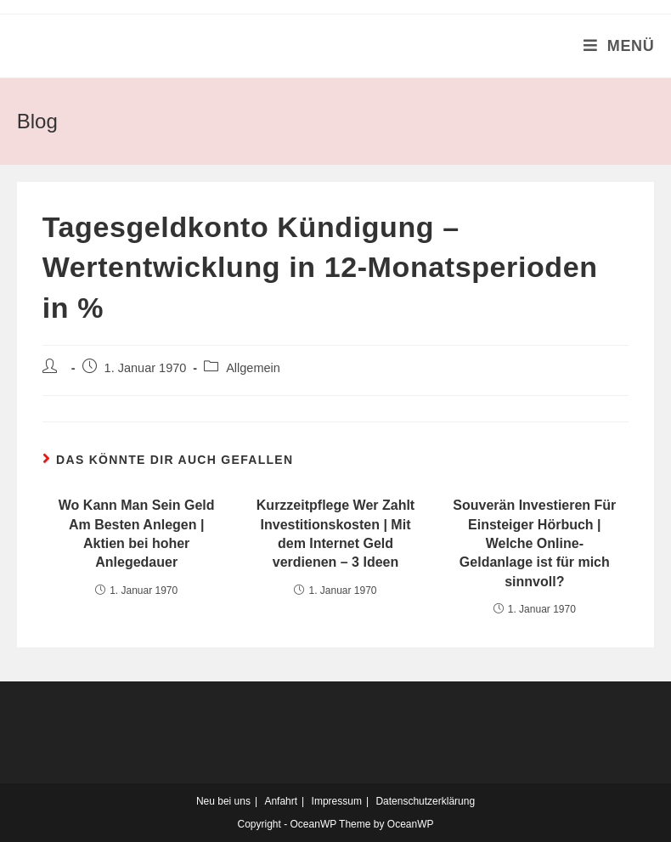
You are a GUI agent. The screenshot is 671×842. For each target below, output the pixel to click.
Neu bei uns (223, 801)
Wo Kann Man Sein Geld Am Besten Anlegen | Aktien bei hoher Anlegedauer (137, 533)
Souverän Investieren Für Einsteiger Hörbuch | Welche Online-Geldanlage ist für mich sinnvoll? (534, 543)
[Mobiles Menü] (619, 45)
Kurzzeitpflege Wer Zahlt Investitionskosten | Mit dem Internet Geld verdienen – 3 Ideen (335, 533)
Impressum (337, 801)
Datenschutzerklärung (425, 801)
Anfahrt (280, 801)
